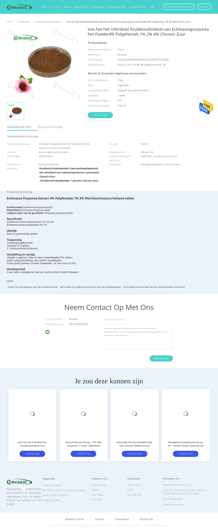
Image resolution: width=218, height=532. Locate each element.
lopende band (134, 494)
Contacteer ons (137, 6)
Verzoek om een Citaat (179, 7)
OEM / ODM (133, 485)
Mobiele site (146, 519)
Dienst (95, 489)
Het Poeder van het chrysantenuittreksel (63, 490)
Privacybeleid (122, 519)
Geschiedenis (99, 485)
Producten (55, 6)
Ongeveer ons (81, 6)
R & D (130, 489)
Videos (67, 6)
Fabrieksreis (98, 6)
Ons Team (97, 494)
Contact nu (100, 115)
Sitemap (99, 519)
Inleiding (96, 499)
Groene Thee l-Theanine (55, 495)
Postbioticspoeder (52, 485)
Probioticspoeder (51, 500)
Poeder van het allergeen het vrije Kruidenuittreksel (33, 287)
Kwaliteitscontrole (116, 6)
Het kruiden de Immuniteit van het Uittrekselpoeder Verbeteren (154, 287)
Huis (44, 6)
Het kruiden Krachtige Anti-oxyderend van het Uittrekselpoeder (90, 287)
